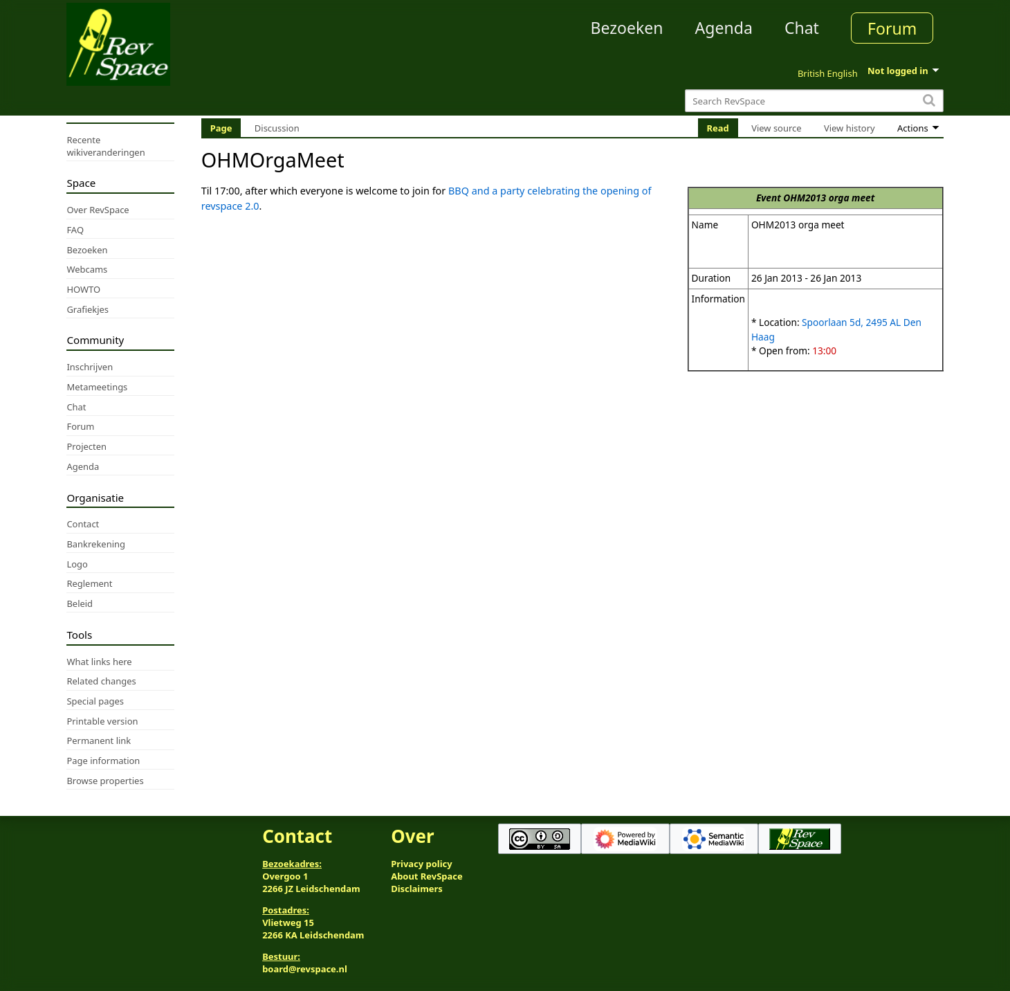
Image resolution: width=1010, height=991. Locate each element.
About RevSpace (427, 876)
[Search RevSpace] (814, 100)
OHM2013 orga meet (828, 197)
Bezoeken (627, 28)
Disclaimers (417, 888)
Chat (801, 28)
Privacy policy (421, 863)
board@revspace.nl (304, 969)
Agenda (724, 28)
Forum (892, 28)
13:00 (824, 350)
